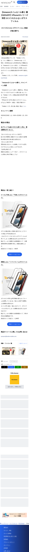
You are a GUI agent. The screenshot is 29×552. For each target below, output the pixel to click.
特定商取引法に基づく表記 (10, 536)
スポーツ (18, 6)
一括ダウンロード (23, 343)
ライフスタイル (13, 361)
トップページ (4, 523)
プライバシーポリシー (9, 542)
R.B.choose (25, 36)
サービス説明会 (7, 533)
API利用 (6, 548)
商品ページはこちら (14, 254)
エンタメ (12, 6)
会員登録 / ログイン (22, 2)
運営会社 (6, 527)
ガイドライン (7, 545)
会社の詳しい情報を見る (14, 386)
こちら (24, 106)
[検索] (14, 2)
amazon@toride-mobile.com (8, 336)
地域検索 (6, 6)
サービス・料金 (7, 530)
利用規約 (6, 539)
